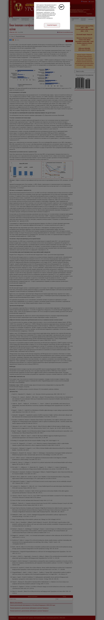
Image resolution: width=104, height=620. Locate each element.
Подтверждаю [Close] (52, 25)
